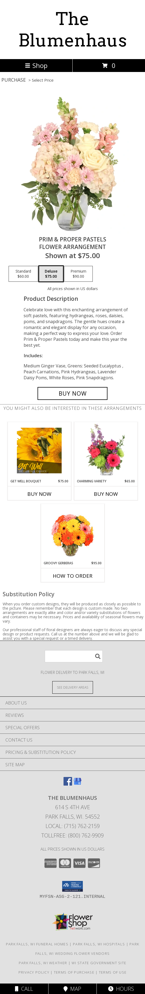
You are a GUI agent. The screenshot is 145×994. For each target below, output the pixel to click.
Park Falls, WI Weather (43, 962)
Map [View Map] (72, 988)
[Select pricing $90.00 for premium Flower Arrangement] (78, 274)
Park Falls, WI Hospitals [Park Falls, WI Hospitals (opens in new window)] (99, 944)
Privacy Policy (33, 972)
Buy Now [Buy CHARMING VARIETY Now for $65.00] (106, 493)
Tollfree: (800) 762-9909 (72, 835)
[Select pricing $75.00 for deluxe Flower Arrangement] (51, 274)
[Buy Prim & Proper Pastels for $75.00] (72, 393)
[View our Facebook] (68, 784)
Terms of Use (113, 972)
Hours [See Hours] (121, 988)
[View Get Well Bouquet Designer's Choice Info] (39, 450)
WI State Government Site (99, 962)
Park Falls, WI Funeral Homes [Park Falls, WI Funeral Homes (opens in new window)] (37, 944)
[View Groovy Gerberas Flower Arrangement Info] (72, 532)
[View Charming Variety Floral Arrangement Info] (105, 450)
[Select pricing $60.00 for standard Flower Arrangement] (23, 274)
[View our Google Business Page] (77, 784)
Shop (36, 65)
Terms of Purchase (74, 972)
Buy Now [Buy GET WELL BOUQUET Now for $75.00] (39, 493)
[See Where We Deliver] (72, 687)
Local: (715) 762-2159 (73, 826)
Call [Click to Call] (24, 988)
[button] (72, 886)
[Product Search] (74, 656)
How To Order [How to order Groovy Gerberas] (72, 575)
